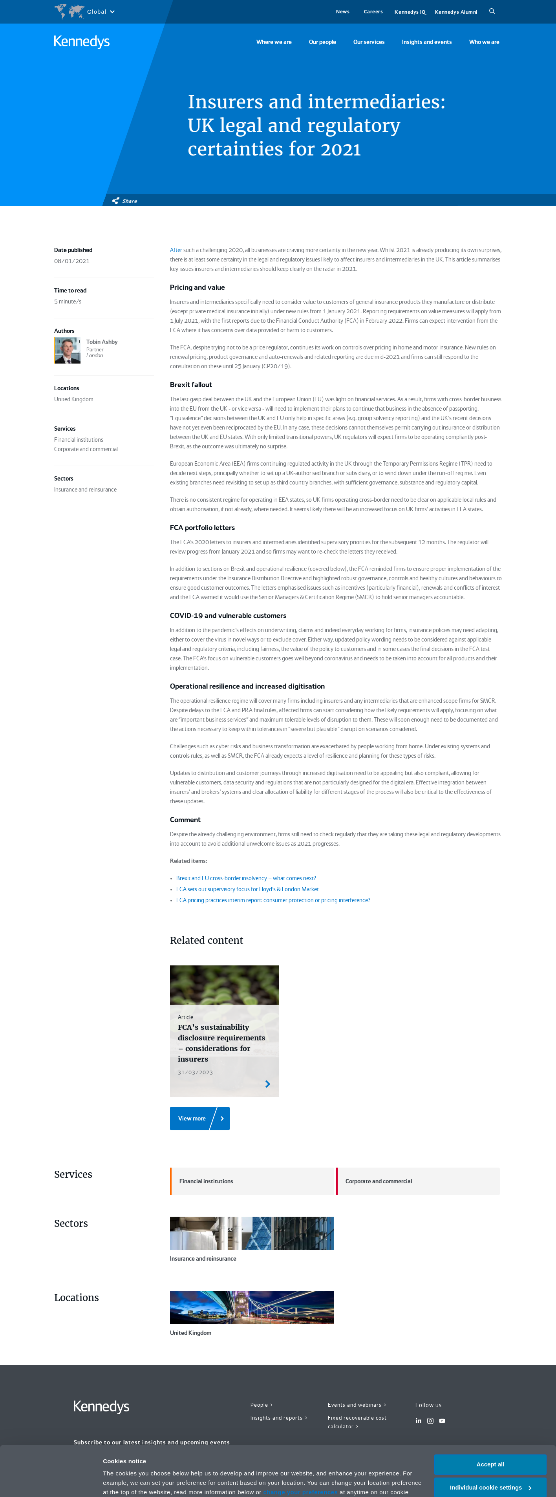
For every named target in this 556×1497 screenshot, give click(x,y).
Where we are (274, 42)
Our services (369, 42)
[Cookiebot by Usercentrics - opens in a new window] (50, 1482)
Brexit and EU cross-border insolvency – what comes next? (246, 878)
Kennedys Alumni (456, 12)
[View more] (200, 1118)
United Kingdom (252, 1313)
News (342, 12)
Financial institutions (201, 1181)
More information (127, 1481)
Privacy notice (222, 1460)
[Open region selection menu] (84, 12)
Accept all (491, 1422)
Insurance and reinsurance (252, 1239)
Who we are (484, 42)
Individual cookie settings (490, 1445)
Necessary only (490, 1468)
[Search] (492, 12)
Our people (322, 42)
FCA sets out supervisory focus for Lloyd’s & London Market (247, 889)
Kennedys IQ (410, 12)
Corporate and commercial (374, 1181)
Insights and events (427, 42)
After (176, 250)
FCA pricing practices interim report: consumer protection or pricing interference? (273, 900)
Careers (373, 12)
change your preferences (300, 1450)
